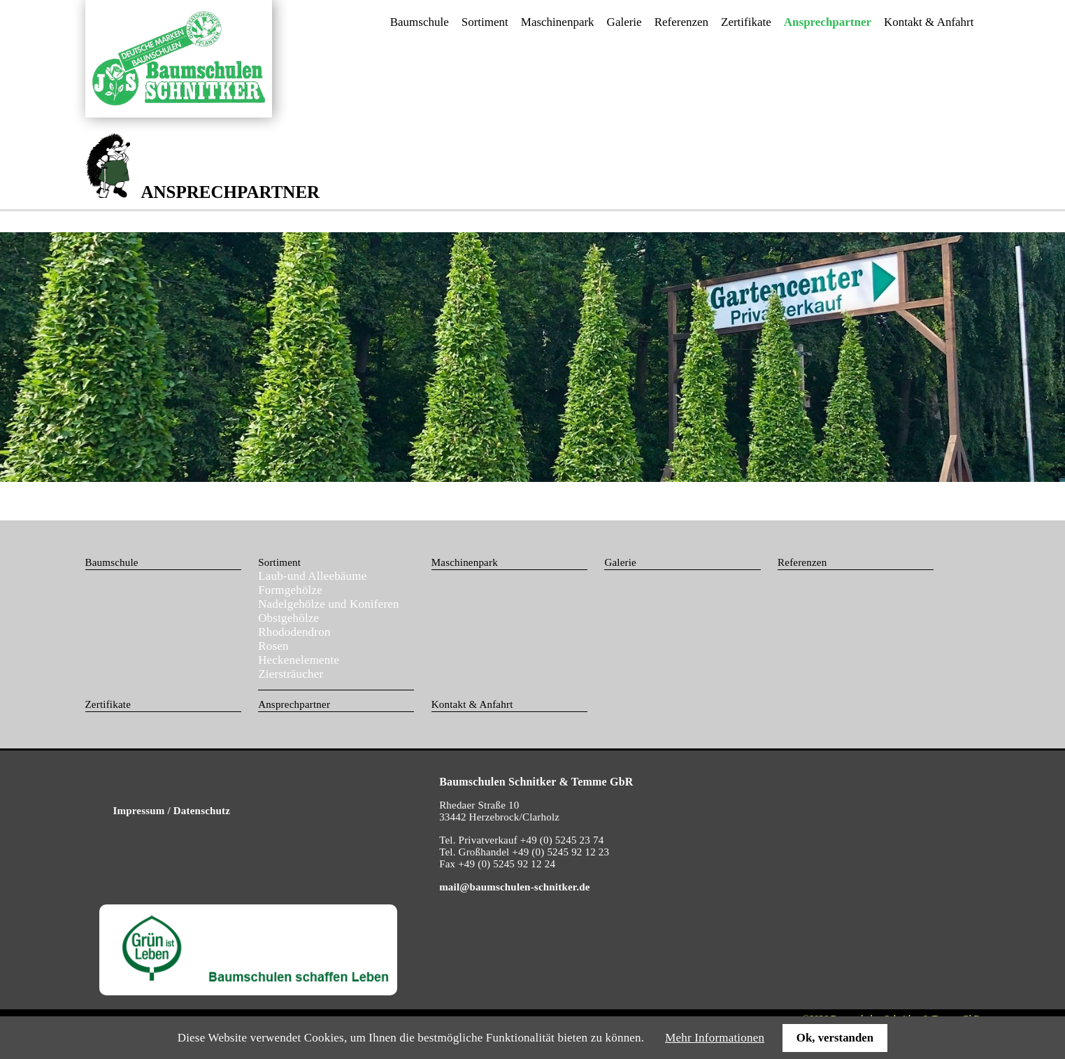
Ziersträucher (290, 674)
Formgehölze (290, 590)
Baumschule (419, 22)
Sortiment (485, 22)
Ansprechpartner (294, 704)
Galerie (624, 22)
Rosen (273, 646)
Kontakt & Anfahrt (928, 22)
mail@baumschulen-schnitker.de (514, 887)
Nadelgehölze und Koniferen (328, 604)
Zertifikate (746, 22)
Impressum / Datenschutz (172, 810)
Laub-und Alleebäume (312, 576)
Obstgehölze (288, 618)
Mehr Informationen (714, 1037)
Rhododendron (294, 632)
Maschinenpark (557, 22)
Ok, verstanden (834, 1037)
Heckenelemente (298, 660)
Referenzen (681, 22)
